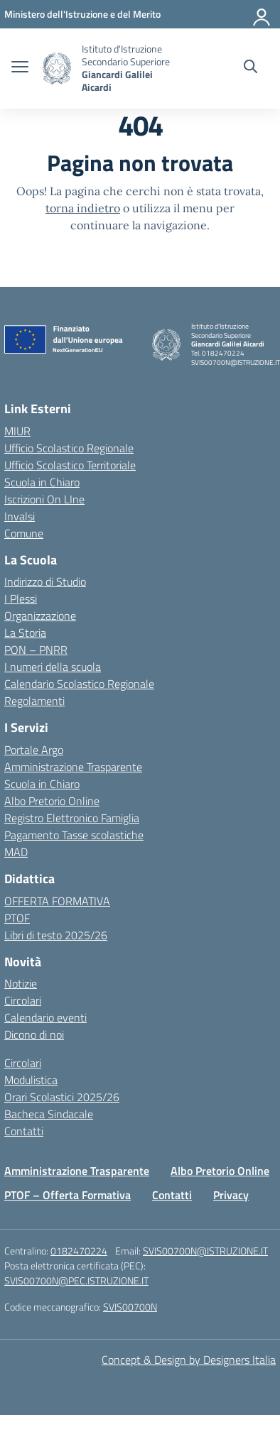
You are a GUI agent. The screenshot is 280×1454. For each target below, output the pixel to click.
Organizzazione (40, 615)
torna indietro (82, 208)
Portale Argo (33, 749)
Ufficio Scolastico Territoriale (70, 465)
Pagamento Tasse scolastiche (74, 834)
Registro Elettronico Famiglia (71, 817)
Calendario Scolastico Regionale (79, 683)
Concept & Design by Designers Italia (189, 1359)
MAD (16, 851)
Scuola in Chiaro (42, 482)
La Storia (25, 632)
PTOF (17, 917)
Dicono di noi (34, 1034)
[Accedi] (262, 14)
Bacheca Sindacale (48, 1113)
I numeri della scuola (52, 666)
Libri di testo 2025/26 (55, 935)
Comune (23, 533)
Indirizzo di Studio (45, 581)
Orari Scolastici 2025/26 (61, 1096)
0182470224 (78, 1250)
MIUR (17, 430)
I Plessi (20, 598)
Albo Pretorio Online (51, 800)
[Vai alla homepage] (57, 68)
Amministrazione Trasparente (73, 766)
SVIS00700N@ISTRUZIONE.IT (205, 1250)
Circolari (22, 1000)
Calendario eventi (45, 1017)
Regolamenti (34, 700)
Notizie (20, 983)
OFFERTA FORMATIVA (57, 900)
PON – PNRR (36, 649)
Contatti (23, 1130)
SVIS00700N (130, 1306)
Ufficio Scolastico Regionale (69, 448)
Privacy (231, 1194)
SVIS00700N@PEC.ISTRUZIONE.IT (76, 1280)
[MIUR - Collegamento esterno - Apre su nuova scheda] (82, 13)
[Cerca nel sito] (250, 68)
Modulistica (31, 1079)
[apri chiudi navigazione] (19, 68)
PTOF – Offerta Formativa (67, 1194)
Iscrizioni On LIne (44, 499)
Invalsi (19, 516)
